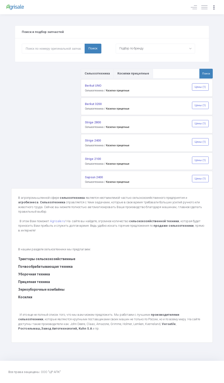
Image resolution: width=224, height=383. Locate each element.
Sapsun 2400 (94, 177)
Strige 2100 (93, 159)
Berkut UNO (93, 85)
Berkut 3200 (93, 104)
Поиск (93, 48)
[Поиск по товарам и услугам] (176, 73)
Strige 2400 (93, 140)
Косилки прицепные (117, 90)
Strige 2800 (93, 122)
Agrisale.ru (57, 221)
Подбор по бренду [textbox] (131, 48)
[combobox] (155, 48)
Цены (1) (200, 87)
